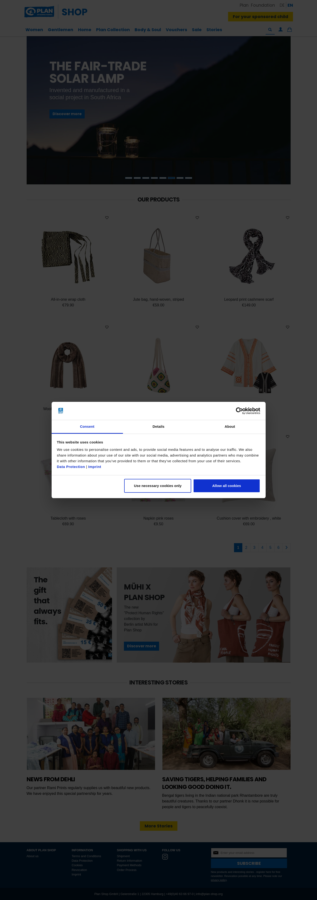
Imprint (94, 467)
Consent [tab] (87, 426)
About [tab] (230, 426)
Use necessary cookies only (157, 486)
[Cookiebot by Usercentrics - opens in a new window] (239, 410)
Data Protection (71, 467)
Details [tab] (159, 426)
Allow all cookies (226, 486)
